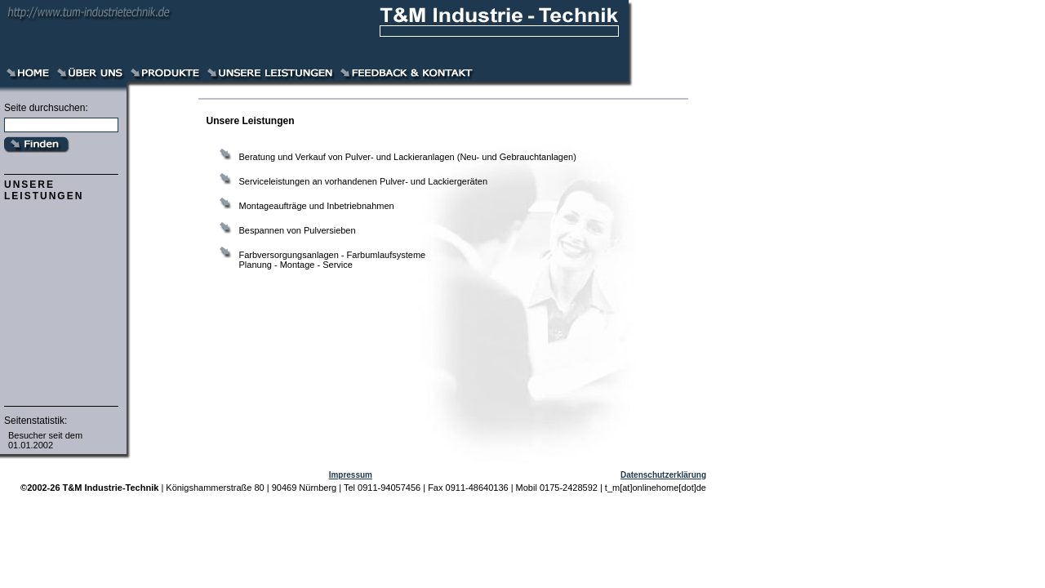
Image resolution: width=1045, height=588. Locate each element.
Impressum (350, 474)
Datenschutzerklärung (663, 474)
